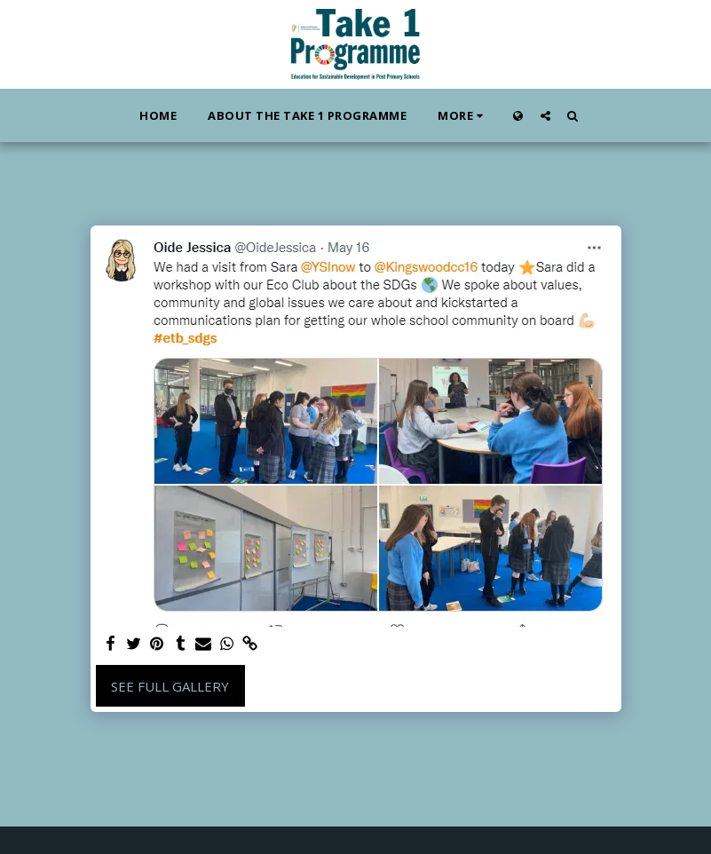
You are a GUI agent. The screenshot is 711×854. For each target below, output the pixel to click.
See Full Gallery (170, 686)
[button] (545, 115)
